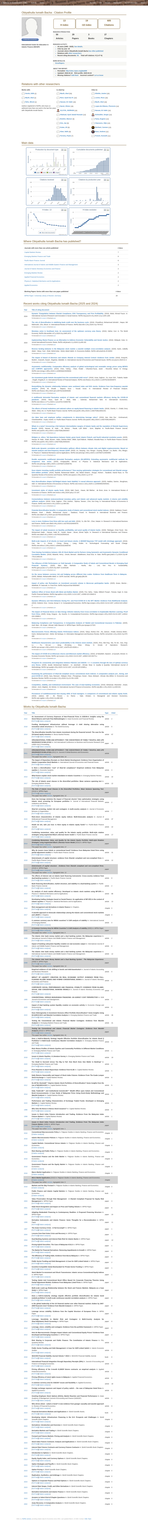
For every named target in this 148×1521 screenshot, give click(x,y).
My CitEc (93, 3)
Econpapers (43, 318)
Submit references (131, 3)
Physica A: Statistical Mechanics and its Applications (42, 281)
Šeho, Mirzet (29, 102)
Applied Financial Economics (34, 277)
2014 (25, 734)
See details (78, 46)
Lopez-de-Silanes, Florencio (105, 106)
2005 (25, 930)
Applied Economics (31, 285)
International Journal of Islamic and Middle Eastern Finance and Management (51, 265)
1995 (25, 999)
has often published (96, 51)
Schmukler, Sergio (102, 115)
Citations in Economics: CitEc (15, 3)
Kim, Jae (63, 123)
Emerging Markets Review (33, 273)
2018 (25, 727)
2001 (25, 1208)
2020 (25, 762)
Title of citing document (41, 310)
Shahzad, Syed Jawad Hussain (71, 115)
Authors (33, 3)
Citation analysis (44, 721)
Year (26, 310)
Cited (114, 713)
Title (34, 713)
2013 (25, 1390)
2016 (25, 811)
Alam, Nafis (64, 131)
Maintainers (118, 3)
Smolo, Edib (29, 93)
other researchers (74, 53)
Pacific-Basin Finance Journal (34, 260)
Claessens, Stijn (101, 123)
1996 (25, 1110)
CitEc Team (87, 1519)
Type (107, 713)
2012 (25, 1085)
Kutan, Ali (63, 127)
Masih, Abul (29, 98)
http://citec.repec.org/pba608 (76, 71)
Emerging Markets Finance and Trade (37, 256)
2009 (25, 1371)
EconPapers (59, 63)
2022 (25, 719)
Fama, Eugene (100, 119)
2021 (25, 770)
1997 (25, 1229)
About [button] (143, 3)
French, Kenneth (101, 136)
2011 (25, 743)
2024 (25, 886)
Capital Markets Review (32, 252)
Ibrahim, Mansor (66, 119)
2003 (25, 1077)
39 (78, 55)
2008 (25, 923)
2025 (25, 1007)
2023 (25, 1413)
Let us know (98, 75)
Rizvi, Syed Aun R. (67, 98)
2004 (25, 1234)
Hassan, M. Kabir (66, 102)
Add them (75, 75)
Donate (107, 3)
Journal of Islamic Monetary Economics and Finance (42, 269)
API (100, 3)
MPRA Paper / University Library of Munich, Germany (42, 296)
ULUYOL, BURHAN (67, 110)
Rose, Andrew (100, 131)
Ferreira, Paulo (65, 136)
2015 (25, 819)
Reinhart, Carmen (101, 127)
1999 (25, 1116)
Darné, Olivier (65, 106)
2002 (25, 1071)
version (49, 757)
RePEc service (26, 1519)
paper (54, 318)
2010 (25, 1378)
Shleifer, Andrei (100, 93)
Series (42, 3)
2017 (25, 783)
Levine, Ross (100, 98)
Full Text (35, 721)
